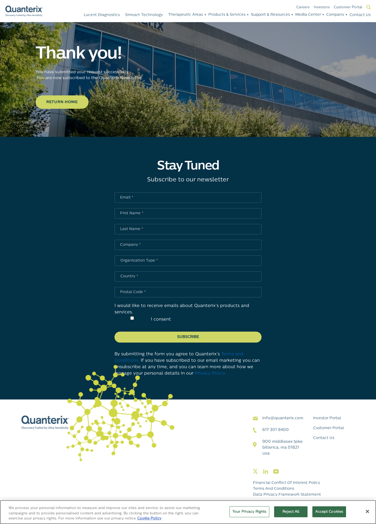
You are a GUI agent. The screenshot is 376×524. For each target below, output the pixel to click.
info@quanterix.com (282, 418)
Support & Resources (270, 15)
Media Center (308, 15)
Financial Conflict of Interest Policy (286, 483)
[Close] (367, 511)
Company (335, 15)
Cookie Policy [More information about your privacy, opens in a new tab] (149, 518)
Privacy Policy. (210, 373)
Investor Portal (327, 418)
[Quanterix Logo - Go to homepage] (24, 11)
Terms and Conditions (273, 489)
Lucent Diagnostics (102, 15)
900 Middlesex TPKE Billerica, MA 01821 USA (282, 448)
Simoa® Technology (144, 15)
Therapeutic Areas (185, 15)
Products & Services (226, 15)
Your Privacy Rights (249, 511)
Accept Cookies (329, 511)
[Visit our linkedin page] (265, 472)
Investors (322, 7)
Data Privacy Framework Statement (287, 495)
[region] (188, 512)
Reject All (290, 511)
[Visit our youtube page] (276, 472)
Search (368, 7)
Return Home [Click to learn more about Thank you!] (62, 102)
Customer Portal (348, 7)
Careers (303, 7)
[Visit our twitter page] (255, 472)
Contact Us (360, 15)
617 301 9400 (275, 430)
